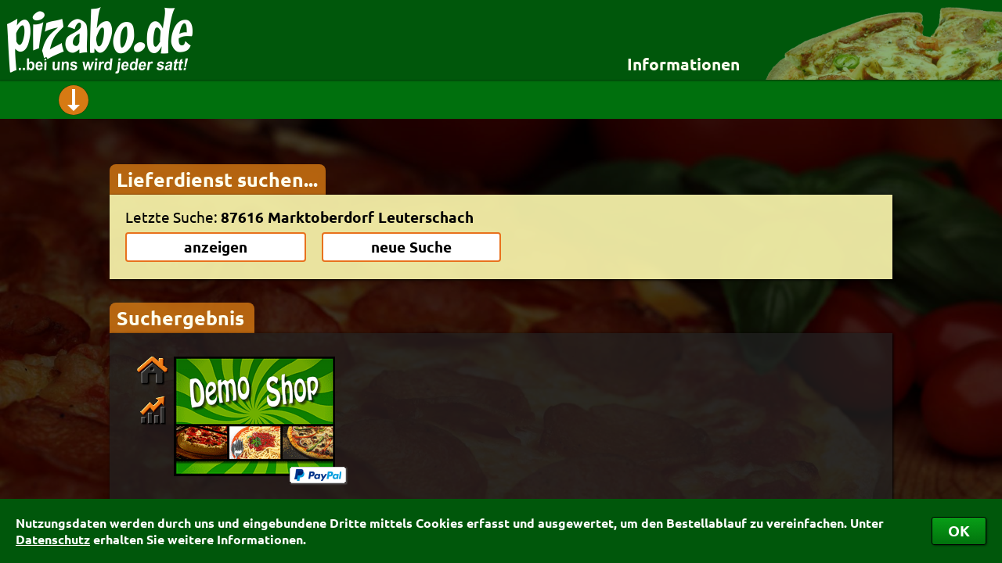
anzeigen (215, 246)
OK (959, 530)
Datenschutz (53, 539)
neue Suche (411, 246)
